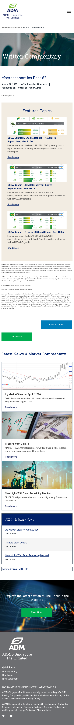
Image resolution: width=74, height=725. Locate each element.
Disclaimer (7, 675)
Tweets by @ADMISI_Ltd (15, 569)
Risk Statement (10, 678)
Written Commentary (33, 27)
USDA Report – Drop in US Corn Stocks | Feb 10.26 (35, 232)
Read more (13, 157)
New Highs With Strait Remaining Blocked (28, 493)
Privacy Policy (9, 671)
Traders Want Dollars (17, 443)
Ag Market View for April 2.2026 (23, 394)
